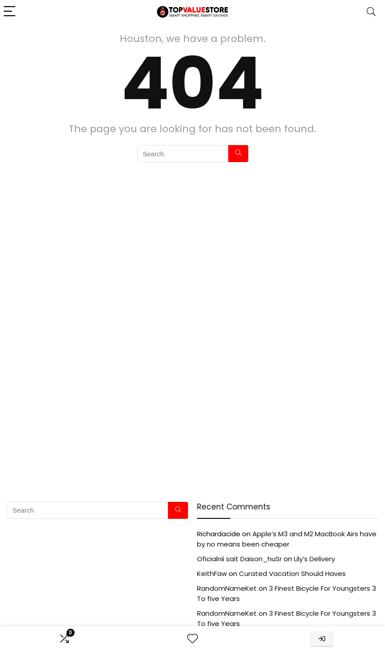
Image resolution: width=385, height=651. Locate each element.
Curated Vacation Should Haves (292, 573)
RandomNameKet (227, 588)
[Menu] (10, 12)
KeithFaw (212, 573)
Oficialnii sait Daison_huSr (239, 558)
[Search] (371, 12)
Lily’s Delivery (314, 558)
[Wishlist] (192, 638)
